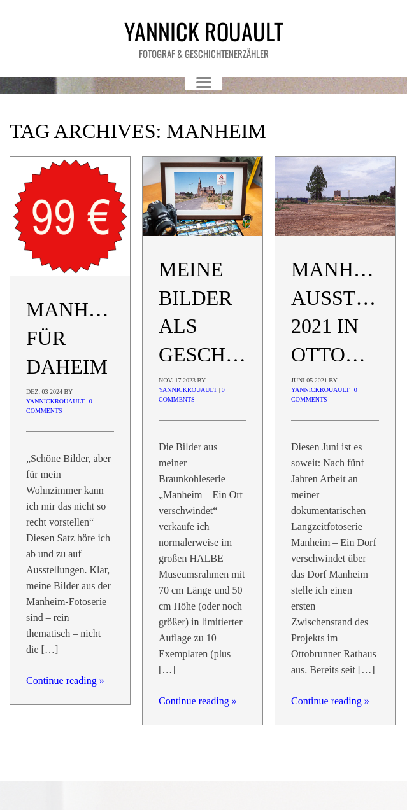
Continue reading (65, 680)
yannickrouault (55, 401)
